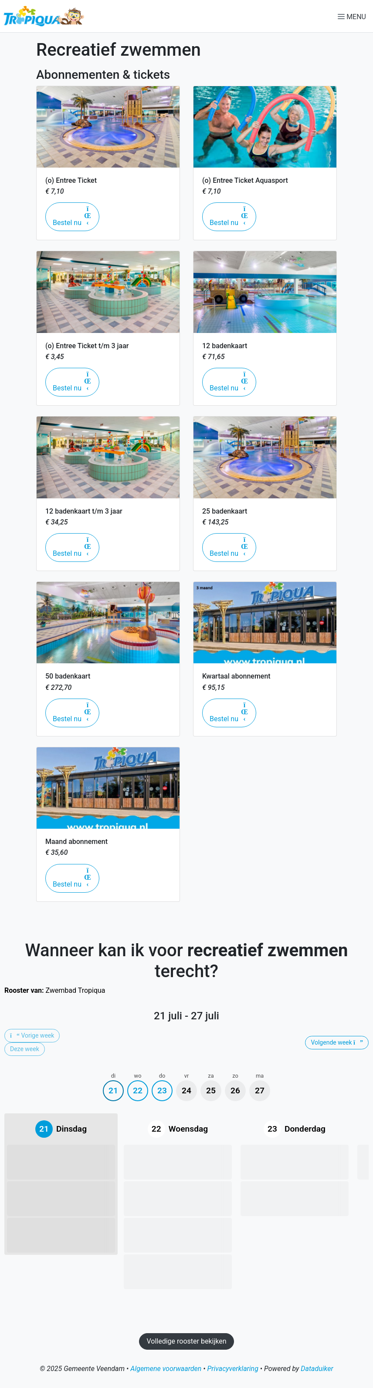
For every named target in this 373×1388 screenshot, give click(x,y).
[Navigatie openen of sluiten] (353, 16)
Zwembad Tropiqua (54, 990)
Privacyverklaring (232, 1368)
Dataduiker (317, 1368)
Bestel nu (76, 216)
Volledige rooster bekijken (186, 1341)
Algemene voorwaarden (165, 1368)
